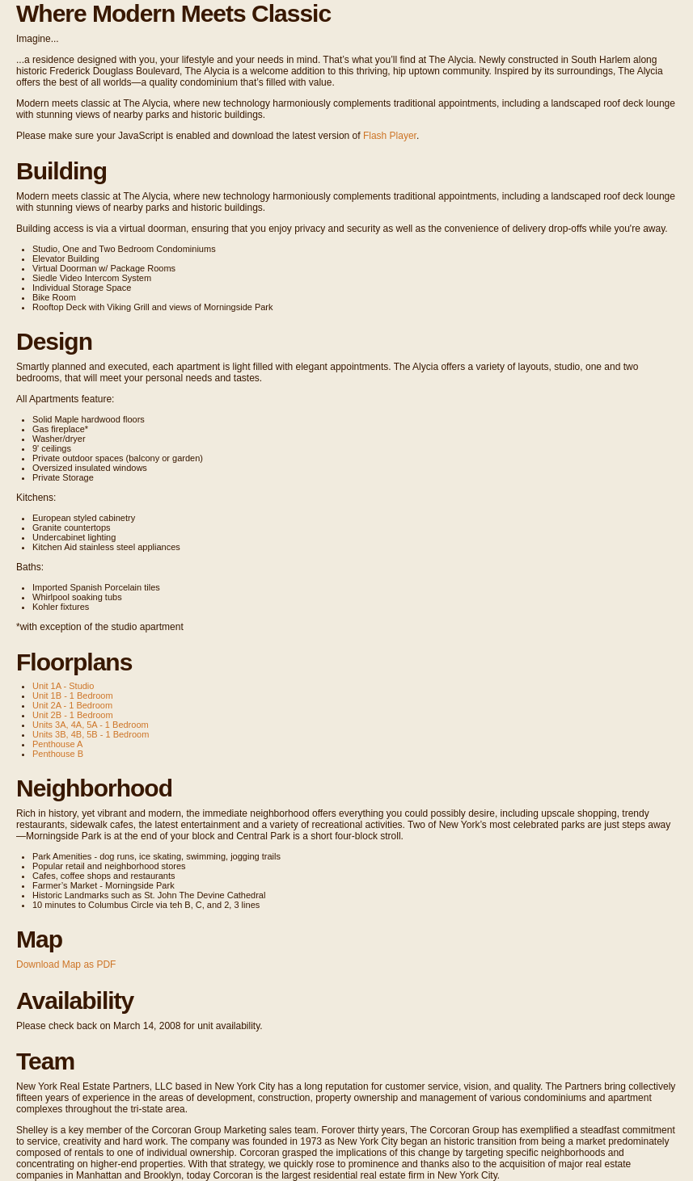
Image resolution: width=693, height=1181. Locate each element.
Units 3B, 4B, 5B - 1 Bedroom (90, 734)
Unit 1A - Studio (63, 686)
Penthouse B (57, 754)
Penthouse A (57, 744)
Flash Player (389, 135)
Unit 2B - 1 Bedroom (72, 715)
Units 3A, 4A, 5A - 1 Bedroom (90, 724)
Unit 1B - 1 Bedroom (72, 695)
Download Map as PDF (66, 964)
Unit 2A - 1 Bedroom (72, 705)
